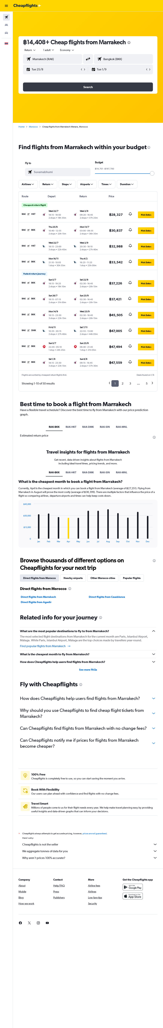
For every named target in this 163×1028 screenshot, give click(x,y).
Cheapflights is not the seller (89, 844)
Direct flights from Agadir (36, 602)
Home (21, 126)
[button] (6, 6)
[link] (20, 923)
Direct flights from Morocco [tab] (39, 578)
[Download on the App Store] (133, 896)
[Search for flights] (6, 17)
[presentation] (129, 42)
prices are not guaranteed (95, 833)
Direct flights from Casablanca (107, 596)
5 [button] (146, 383)
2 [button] (122, 383)
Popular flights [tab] (132, 578)
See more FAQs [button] (88, 669)
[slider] (152, 173)
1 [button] (115, 383)
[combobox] (67, 50)
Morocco (33, 126)
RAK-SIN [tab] (105, 426)
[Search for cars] (6, 33)
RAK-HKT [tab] (71, 426)
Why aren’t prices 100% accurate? (89, 858)
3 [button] (130, 383)
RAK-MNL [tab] (121, 426)
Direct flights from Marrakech (38, 596)
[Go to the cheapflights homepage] (27, 6)
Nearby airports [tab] (73, 578)
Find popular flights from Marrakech (45, 646)
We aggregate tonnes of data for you (89, 851)
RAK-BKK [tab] (54, 426)
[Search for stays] (6, 25)
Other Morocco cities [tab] (102, 578)
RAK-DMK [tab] (88, 426)
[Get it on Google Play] (133, 887)
